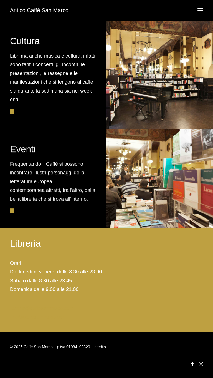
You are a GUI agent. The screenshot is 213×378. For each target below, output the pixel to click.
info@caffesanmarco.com (38, 317)
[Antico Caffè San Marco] (39, 10)
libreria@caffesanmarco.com (41, 308)
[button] (200, 10)
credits (100, 347)
